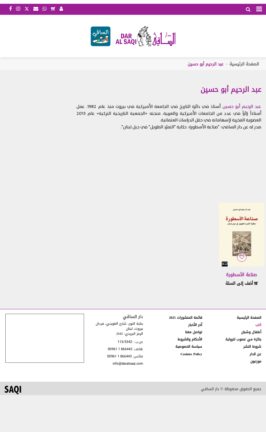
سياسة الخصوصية (188, 346)
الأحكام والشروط (190, 339)
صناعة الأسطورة (241, 275)
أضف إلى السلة (241, 283)
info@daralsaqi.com (128, 364)
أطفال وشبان (251, 332)
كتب (258, 325)
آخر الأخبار (195, 325)
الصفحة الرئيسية (244, 64)
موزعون (255, 361)
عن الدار (255, 354)
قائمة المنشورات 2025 (185, 317)
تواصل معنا (193, 332)
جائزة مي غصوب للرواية (243, 339)
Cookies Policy (191, 354)
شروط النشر (252, 346)
